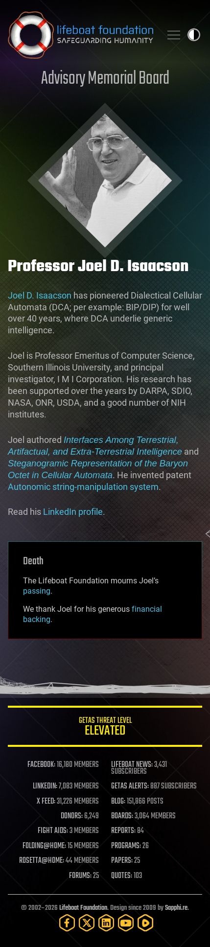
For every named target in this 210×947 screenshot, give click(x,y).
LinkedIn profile (73, 512)
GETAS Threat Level (105, 728)
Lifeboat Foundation (83, 908)
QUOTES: (121, 876)
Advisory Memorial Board (105, 79)
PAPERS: (122, 861)
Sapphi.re (176, 908)
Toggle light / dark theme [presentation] (193, 34)
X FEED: (46, 801)
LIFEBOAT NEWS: (132, 765)
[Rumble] (145, 922)
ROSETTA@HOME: (41, 861)
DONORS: (72, 816)
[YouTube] (126, 922)
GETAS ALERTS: (130, 786)
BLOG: (118, 801)
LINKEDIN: (45, 786)
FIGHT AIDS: (53, 831)
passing (36, 591)
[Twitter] (86, 922)
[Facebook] (67, 922)
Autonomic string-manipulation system (83, 487)
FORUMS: (80, 876)
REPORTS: (123, 831)
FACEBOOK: (41, 765)
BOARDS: (122, 816)
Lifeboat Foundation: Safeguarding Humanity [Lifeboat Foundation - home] (80, 35)
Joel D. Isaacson (39, 295)
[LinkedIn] (106, 922)
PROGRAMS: (126, 846)
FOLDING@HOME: (44, 846)
